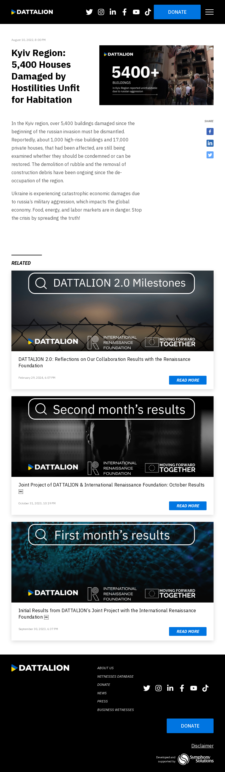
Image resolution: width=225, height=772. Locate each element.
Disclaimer (202, 746)
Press (102, 701)
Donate (177, 12)
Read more (188, 380)
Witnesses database (115, 676)
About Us (105, 668)
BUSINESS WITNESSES (115, 709)
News (102, 693)
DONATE (190, 726)
